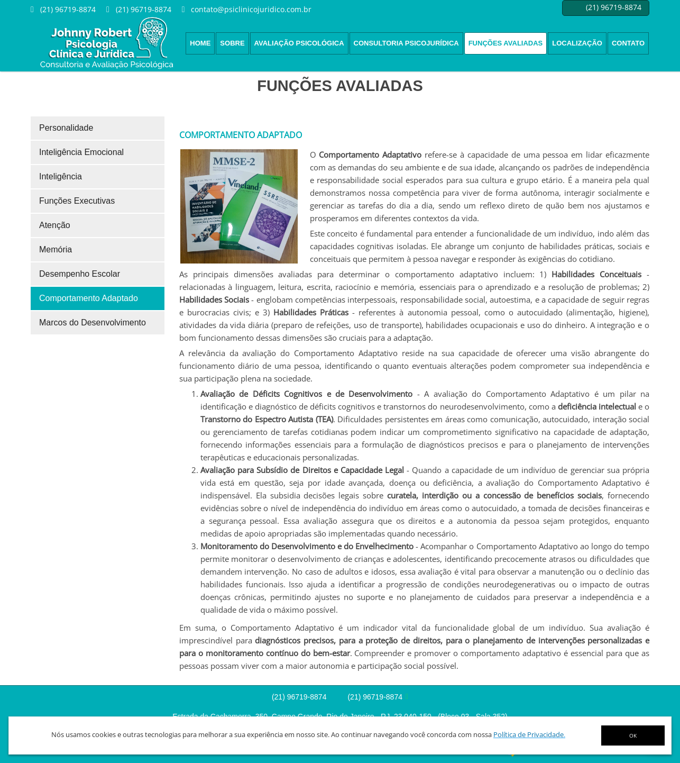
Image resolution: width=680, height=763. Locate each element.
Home (200, 43)
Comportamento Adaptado (88, 298)
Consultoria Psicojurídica (406, 43)
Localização (577, 43)
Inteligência (60, 176)
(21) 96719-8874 (299, 697)
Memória (55, 249)
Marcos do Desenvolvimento (92, 322)
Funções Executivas (77, 200)
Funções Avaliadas (505, 43)
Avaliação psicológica (299, 43)
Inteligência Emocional (81, 152)
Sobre (232, 43)
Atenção (54, 225)
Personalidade (66, 127)
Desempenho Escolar (79, 273)
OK (633, 735)
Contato (628, 43)
